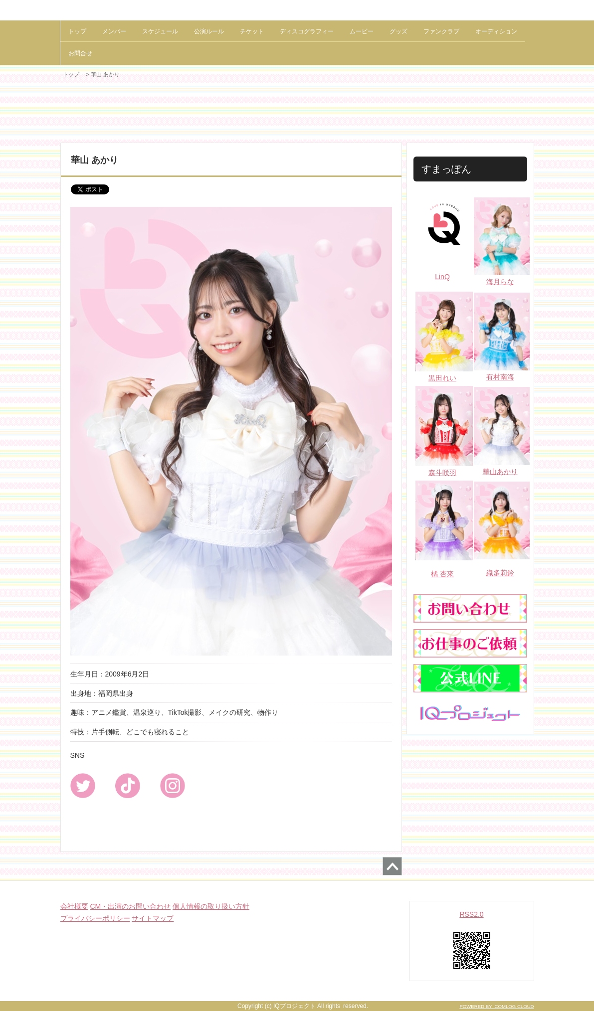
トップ (77, 31)
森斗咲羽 (442, 473)
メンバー (114, 31)
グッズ (398, 31)
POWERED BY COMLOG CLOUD (496, 1006)
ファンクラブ (441, 31)
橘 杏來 (442, 574)
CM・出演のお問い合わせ (130, 906)
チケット (252, 31)
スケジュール (160, 31)
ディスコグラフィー (307, 31)
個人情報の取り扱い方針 (211, 906)
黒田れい (442, 378)
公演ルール (209, 31)
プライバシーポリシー (95, 918)
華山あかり (500, 472)
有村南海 (500, 377)
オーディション (496, 31)
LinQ (442, 277)
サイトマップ (153, 918)
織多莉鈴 (500, 573)
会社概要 (74, 906)
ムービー (362, 31)
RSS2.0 (471, 914)
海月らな (500, 282)
